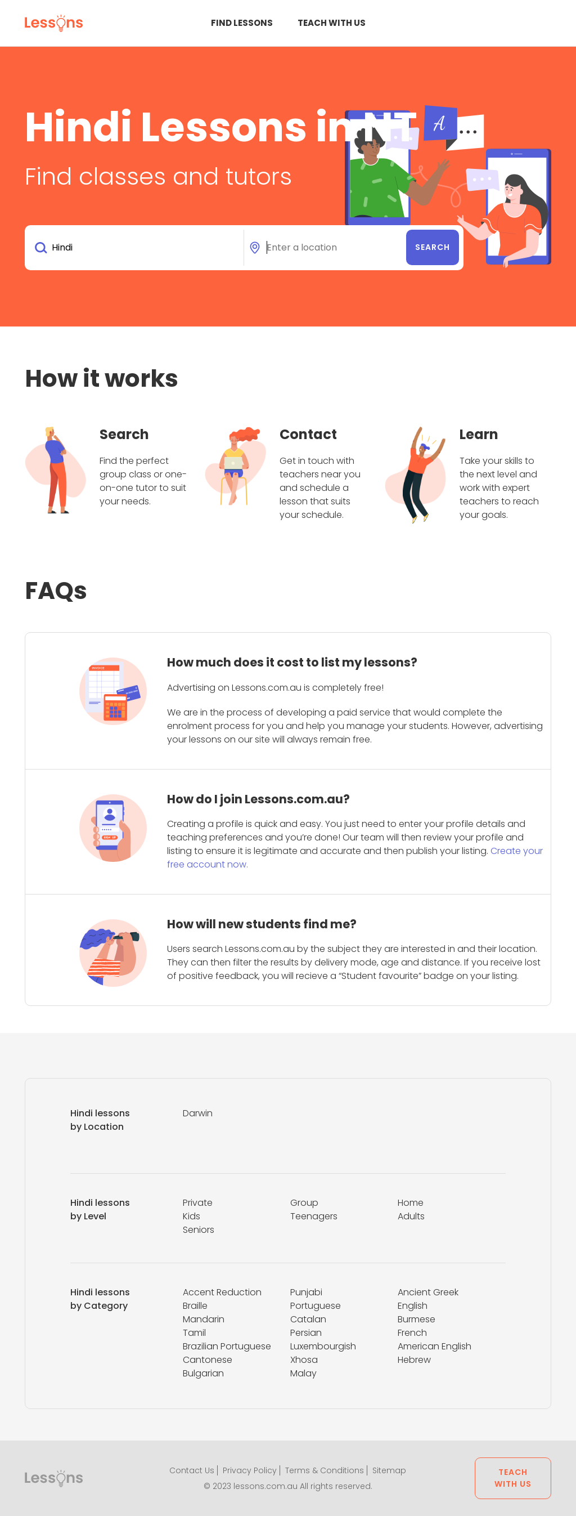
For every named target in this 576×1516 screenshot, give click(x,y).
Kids (191, 1216)
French (412, 1332)
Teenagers (314, 1216)
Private (198, 1202)
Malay (303, 1373)
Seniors (198, 1229)
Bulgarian (203, 1373)
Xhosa (304, 1359)
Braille (195, 1305)
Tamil (194, 1332)
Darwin (198, 1113)
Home (411, 1202)
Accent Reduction (222, 1292)
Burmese (416, 1319)
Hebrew (414, 1359)
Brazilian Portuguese (227, 1346)
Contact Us (191, 1470)
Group (304, 1202)
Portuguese (315, 1305)
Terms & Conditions (324, 1470)
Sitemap (389, 1470)
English (413, 1305)
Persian (306, 1332)
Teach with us (332, 23)
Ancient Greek (428, 1292)
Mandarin (203, 1319)
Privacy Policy (250, 1470)
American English (434, 1346)
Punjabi (306, 1292)
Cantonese (207, 1359)
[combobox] (136, 248)
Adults (411, 1216)
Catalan (308, 1319)
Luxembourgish (323, 1346)
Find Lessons (242, 23)
